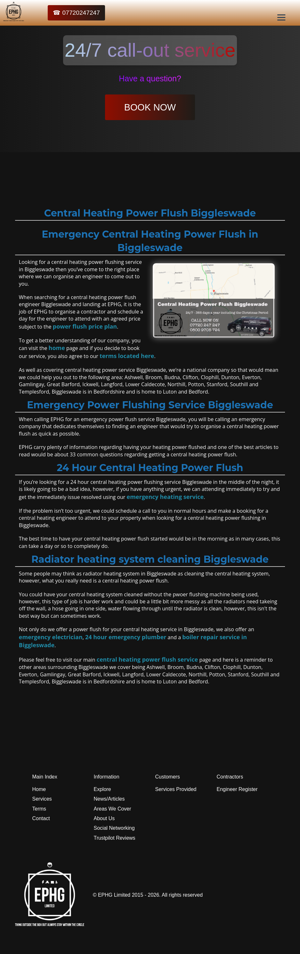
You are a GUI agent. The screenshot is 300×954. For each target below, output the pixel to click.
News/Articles (109, 799)
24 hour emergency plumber (125, 637)
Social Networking (114, 828)
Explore (102, 789)
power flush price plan (85, 326)
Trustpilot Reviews (114, 838)
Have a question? (150, 78)
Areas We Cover (112, 808)
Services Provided (176, 789)
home (57, 348)
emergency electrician (51, 637)
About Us (104, 818)
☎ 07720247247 (76, 12)
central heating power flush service (147, 659)
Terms (39, 808)
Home (39, 789)
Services (42, 799)
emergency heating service (165, 497)
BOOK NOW (150, 107)
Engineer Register (237, 789)
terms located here (127, 356)
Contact (41, 818)
